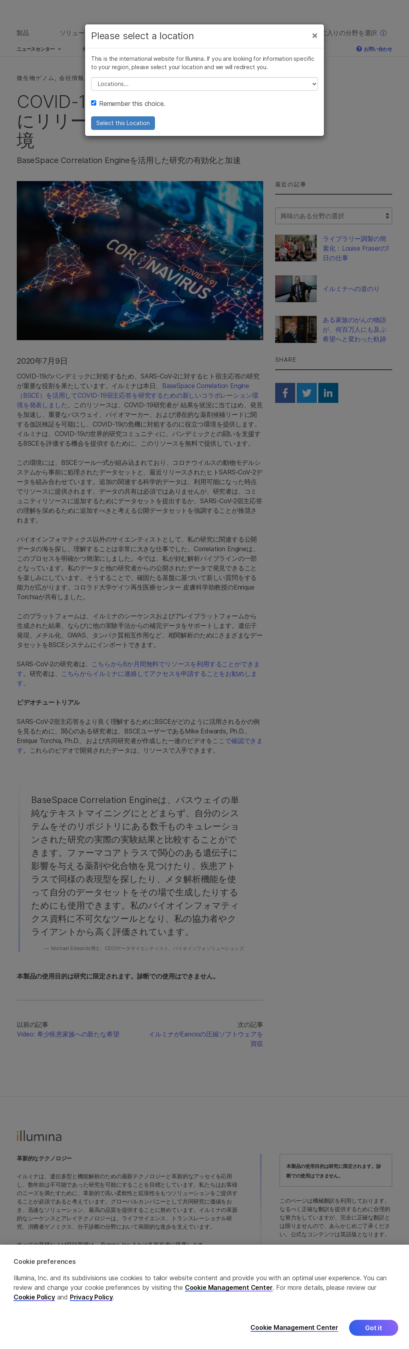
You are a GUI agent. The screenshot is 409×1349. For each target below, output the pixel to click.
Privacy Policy (91, 1299)
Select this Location (123, 123)
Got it (373, 1330)
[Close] (315, 35)
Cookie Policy (34, 1299)
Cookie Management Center (229, 1289)
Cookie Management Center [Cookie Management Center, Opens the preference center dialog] (294, 1330)
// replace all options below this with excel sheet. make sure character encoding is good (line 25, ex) (204, 84)
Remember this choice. (128, 104)
